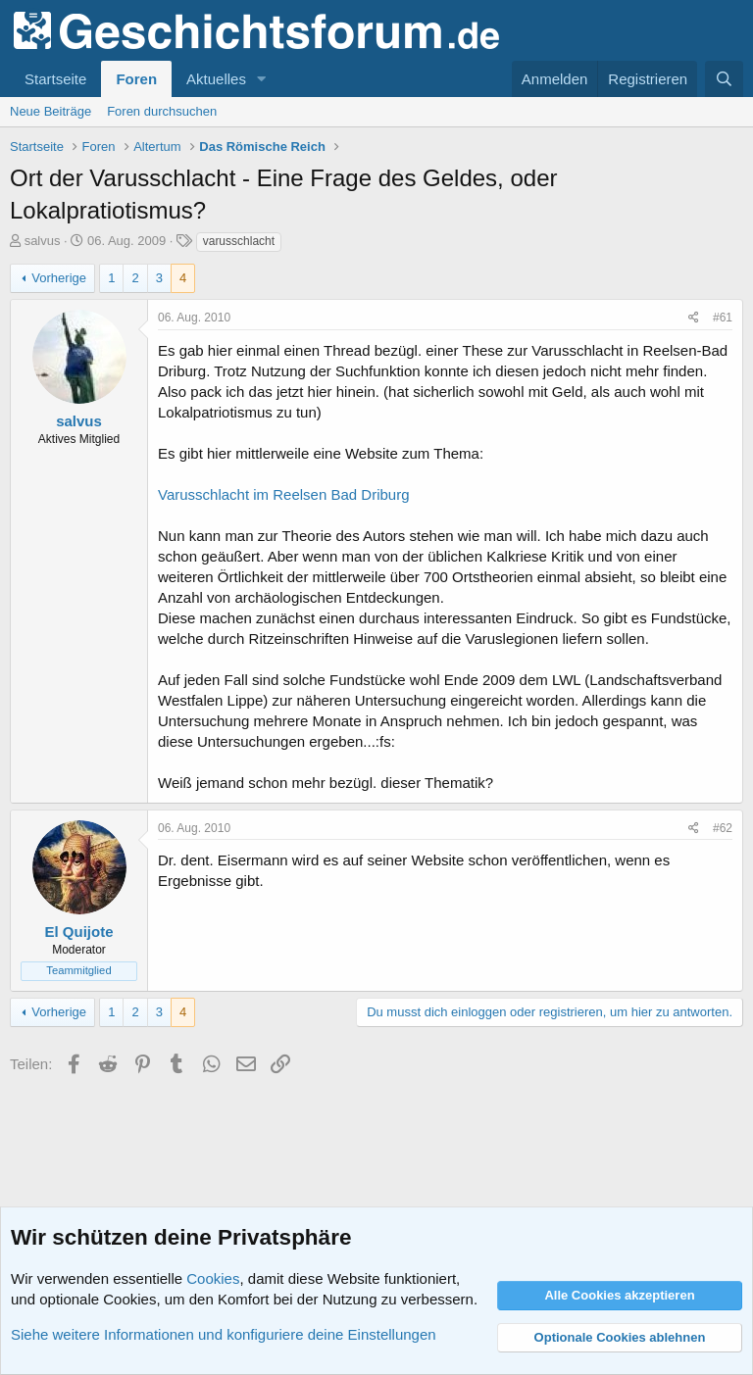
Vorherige (58, 277)
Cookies (212, 1278)
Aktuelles (216, 79)
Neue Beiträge (50, 111)
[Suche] (724, 79)
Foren (136, 79)
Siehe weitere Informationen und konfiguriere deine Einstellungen (223, 1334)
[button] (262, 79)
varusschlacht (239, 241)
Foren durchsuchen (162, 111)
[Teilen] (693, 318)
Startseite (55, 79)
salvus (43, 240)
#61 (722, 317)
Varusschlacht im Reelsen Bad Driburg (284, 494)
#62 (722, 828)
